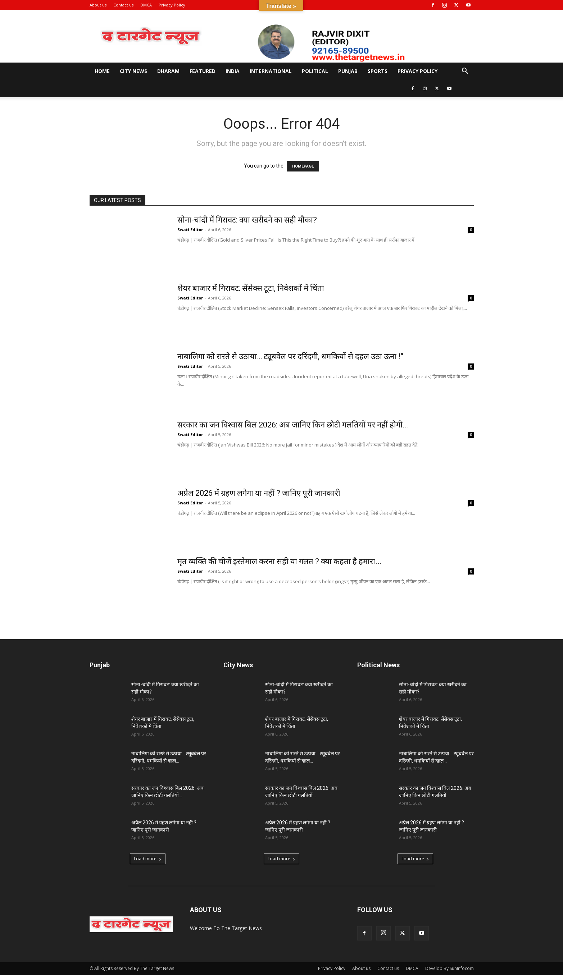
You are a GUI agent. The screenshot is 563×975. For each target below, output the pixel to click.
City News (133, 71)
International (271, 71)
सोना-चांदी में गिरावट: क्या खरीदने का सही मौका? (247, 219)
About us (98, 5)
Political (315, 71)
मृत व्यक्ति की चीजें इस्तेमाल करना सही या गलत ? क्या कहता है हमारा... (279, 561)
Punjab (348, 71)
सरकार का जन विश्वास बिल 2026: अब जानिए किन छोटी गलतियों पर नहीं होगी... (293, 424)
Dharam (168, 71)
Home (102, 71)
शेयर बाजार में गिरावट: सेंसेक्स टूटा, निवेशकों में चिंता (250, 288)
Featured (202, 71)
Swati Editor (190, 229)
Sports (377, 71)
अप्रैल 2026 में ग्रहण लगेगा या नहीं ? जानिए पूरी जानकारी (258, 493)
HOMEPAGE (303, 166)
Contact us (123, 5)
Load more (148, 859)
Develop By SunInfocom (449, 968)
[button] (465, 71)
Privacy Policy (172, 5)
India (233, 71)
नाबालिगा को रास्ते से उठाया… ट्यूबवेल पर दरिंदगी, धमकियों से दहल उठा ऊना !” (290, 356)
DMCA (146, 5)
